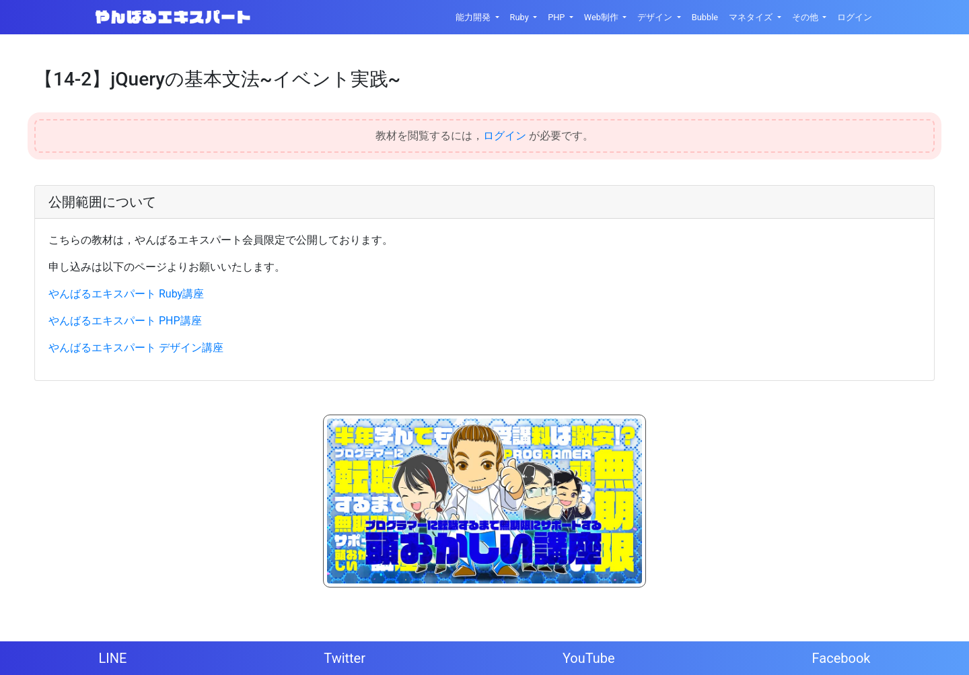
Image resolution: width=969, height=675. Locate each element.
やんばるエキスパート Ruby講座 (126, 293)
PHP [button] (557, 17)
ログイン (854, 17)
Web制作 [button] (602, 17)
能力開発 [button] (474, 17)
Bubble (705, 17)
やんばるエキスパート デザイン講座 (135, 347)
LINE (112, 658)
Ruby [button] (520, 17)
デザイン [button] (655, 17)
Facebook (841, 658)
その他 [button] (806, 17)
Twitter (344, 658)
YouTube (589, 658)
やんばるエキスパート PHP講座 (125, 320)
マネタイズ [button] (752, 17)
